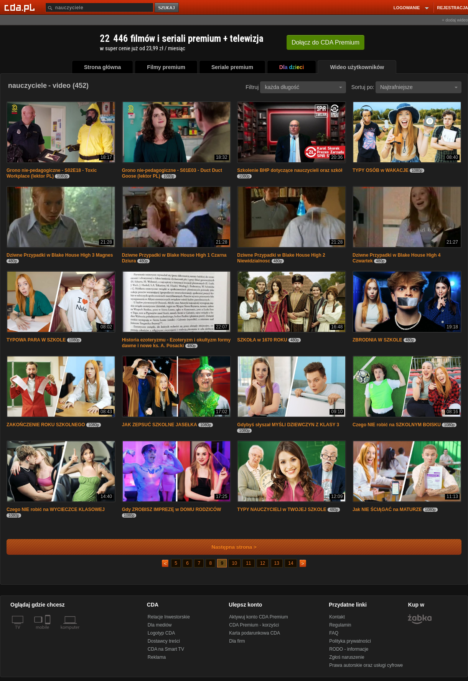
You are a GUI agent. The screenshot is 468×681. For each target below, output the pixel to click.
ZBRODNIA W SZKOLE (377, 340)
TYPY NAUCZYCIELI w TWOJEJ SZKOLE (281, 509)
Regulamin (340, 625)
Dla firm (237, 641)
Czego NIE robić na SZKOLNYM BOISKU (397, 424)
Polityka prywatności (350, 641)
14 (290, 563)
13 (276, 563)
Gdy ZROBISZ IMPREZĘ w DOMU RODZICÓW (171, 509)
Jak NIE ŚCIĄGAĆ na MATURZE (387, 509)
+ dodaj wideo (455, 20)
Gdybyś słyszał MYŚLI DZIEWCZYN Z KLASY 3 (288, 424)
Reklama (157, 657)
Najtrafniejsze (419, 87)
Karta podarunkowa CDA (254, 633)
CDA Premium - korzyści (254, 625)
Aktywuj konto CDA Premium (258, 617)
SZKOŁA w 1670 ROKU (262, 340)
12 (262, 563)
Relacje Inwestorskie (169, 617)
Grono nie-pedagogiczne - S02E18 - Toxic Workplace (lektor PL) (52, 173)
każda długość (303, 87)
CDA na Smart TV (166, 649)
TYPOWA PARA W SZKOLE (36, 340)
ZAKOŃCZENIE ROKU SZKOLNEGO (46, 424)
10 (234, 563)
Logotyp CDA (161, 633)
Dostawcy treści (164, 641)
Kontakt (337, 617)
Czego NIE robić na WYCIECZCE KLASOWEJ (56, 509)
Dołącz (325, 42)
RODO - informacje (348, 649)
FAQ (333, 633)
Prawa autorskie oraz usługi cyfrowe (366, 665)
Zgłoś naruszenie (346, 657)
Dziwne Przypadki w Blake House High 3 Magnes (60, 255)
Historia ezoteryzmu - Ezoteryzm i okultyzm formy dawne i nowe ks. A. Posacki (176, 342)
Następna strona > (228, 547)
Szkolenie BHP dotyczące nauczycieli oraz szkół (289, 170)
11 (248, 563)
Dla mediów (160, 625)
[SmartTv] (48, 632)
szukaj (167, 8)
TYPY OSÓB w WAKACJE (381, 170)
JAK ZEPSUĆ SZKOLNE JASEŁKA (159, 424)
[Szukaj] (99, 7)
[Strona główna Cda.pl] (20, 7)
